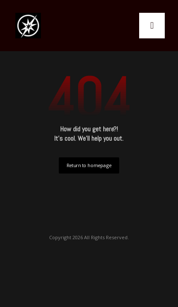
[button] (152, 25)
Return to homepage (89, 165)
